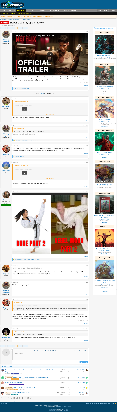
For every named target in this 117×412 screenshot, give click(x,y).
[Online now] (6, 105)
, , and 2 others (27, 259)
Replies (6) (104, 93)
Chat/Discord (29, 13)
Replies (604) (104, 253)
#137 (87, 265)
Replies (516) (104, 60)
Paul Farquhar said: (18, 128)
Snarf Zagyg (7, 373)
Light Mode (4, 403)
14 (16, 28)
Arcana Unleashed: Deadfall (104, 152)
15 (18, 28)
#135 (87, 162)
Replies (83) (104, 157)
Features (73, 10)
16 (21, 28)
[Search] (113, 10)
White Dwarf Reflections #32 (13, 382)
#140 (87, 328)
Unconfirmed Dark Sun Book (104, 249)
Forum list (13, 13)
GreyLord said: (17, 302)
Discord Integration (52, 409)
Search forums (21, 13)
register (42, 93)
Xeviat (83, 389)
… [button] (8, 28)
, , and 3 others (27, 140)
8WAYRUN (66, 409)
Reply (86, 85)
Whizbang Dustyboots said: (20, 101)
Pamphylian (7, 378)
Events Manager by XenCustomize (69, 407)
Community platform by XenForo (46, 405)
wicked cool (4, 25)
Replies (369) (104, 287)
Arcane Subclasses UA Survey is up (24, 387)
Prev (3, 28)
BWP (84, 384)
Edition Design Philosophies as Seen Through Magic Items (30, 377)
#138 (87, 282)
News (3, 10)
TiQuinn (83, 371)
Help (109, 403)
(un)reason (7, 394)
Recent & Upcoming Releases (104, 28)
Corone (6, 384)
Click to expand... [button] (50, 114)
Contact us (88, 403)
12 (11, 28)
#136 (87, 191)
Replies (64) (104, 222)
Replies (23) (104, 189)
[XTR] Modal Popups (52, 407)
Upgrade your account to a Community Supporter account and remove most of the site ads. (27, 16)
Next (25, 28)
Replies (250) (104, 126)
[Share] (84, 31)
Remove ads (104, 291)
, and (22, 88)
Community (20, 10)
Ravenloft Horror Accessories (104, 86)
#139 (87, 299)
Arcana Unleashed (104, 119)
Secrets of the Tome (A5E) (104, 184)
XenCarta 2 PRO (52, 410)
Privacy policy (103, 403)
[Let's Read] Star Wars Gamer (21, 393)
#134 (87, 145)
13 (13, 28)
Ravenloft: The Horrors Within (104, 55)
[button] (6, 10)
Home (112, 403)
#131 (87, 31)
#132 (87, 98)
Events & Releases (54, 10)
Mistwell (7, 389)
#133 (87, 125)
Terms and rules (95, 403)
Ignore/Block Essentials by (58, 406)
